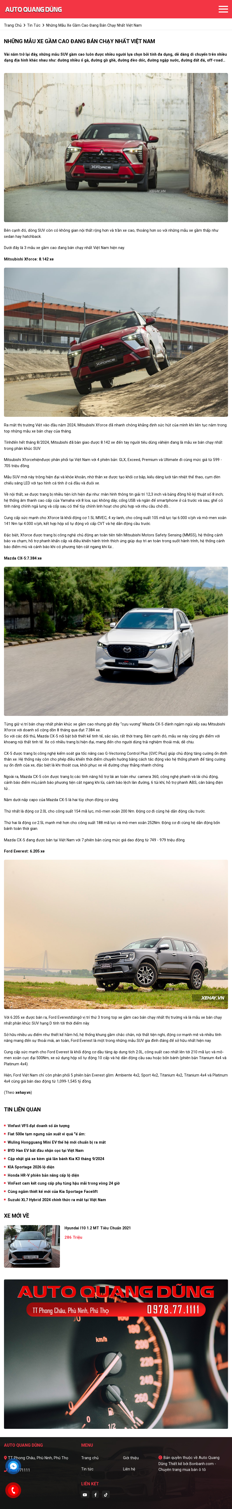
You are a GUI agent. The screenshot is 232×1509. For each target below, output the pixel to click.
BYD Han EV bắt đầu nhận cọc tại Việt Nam (46, 1150)
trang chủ (13, 25)
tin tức (33, 25)
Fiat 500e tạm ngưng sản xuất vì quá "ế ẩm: (47, 1134)
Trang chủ (90, 1458)
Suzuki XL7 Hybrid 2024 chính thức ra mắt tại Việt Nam (57, 1200)
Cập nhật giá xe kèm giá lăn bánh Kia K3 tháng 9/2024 (56, 1159)
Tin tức (87, 1469)
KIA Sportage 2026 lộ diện (31, 1167)
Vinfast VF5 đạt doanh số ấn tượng (39, 1126)
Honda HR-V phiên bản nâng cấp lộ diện (43, 1175)
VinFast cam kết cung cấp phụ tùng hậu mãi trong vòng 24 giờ (64, 1183)
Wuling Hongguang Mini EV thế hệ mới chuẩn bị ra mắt (57, 1142)
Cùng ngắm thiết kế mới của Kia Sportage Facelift (53, 1191)
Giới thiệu (131, 1458)
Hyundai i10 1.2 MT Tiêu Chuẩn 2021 (97, 1228)
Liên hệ (129, 1469)
